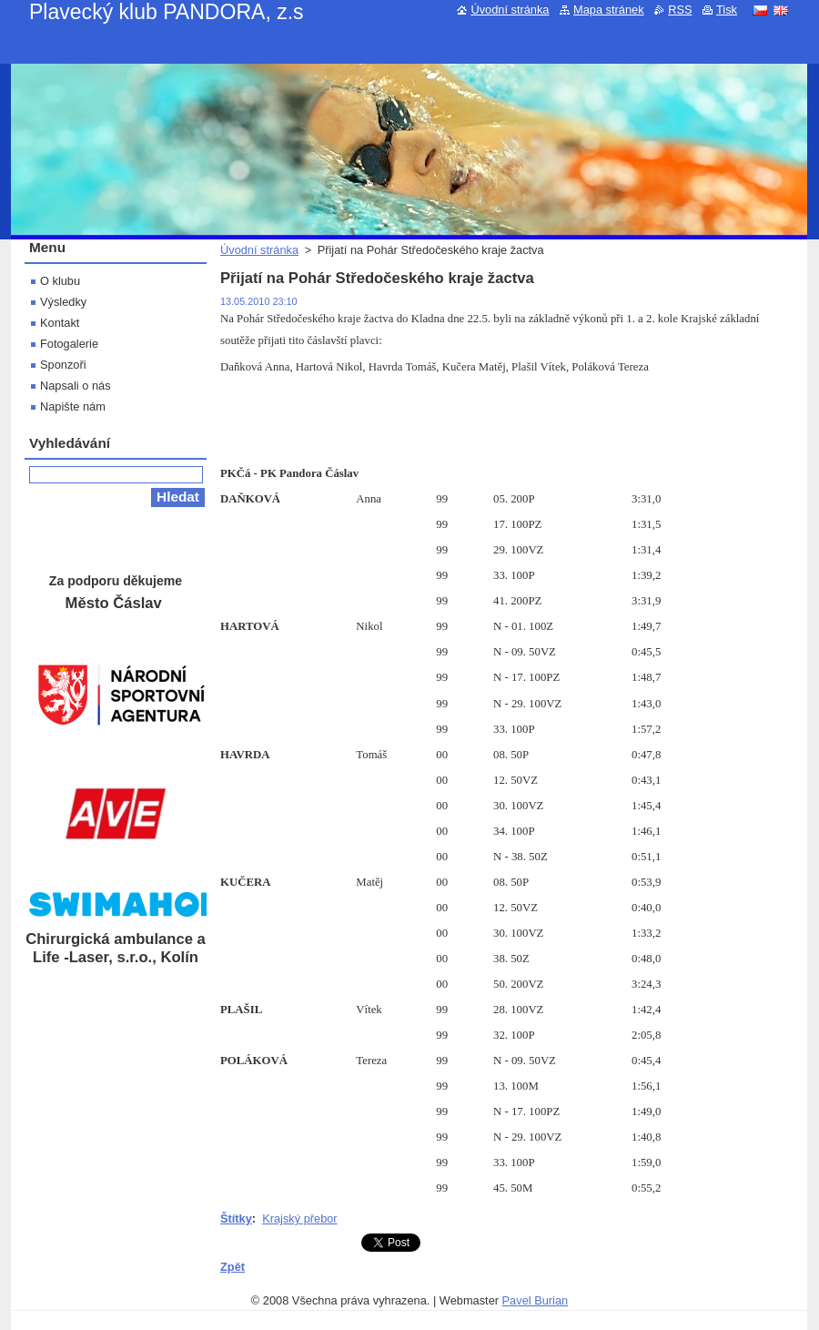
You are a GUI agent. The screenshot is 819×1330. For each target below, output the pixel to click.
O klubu (60, 281)
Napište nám (73, 406)
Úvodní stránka (259, 250)
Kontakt (59, 323)
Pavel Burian (535, 1300)
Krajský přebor (300, 1218)
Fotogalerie (69, 343)
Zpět (232, 1267)
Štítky (236, 1218)
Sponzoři (63, 364)
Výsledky (63, 302)
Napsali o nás (75, 385)
